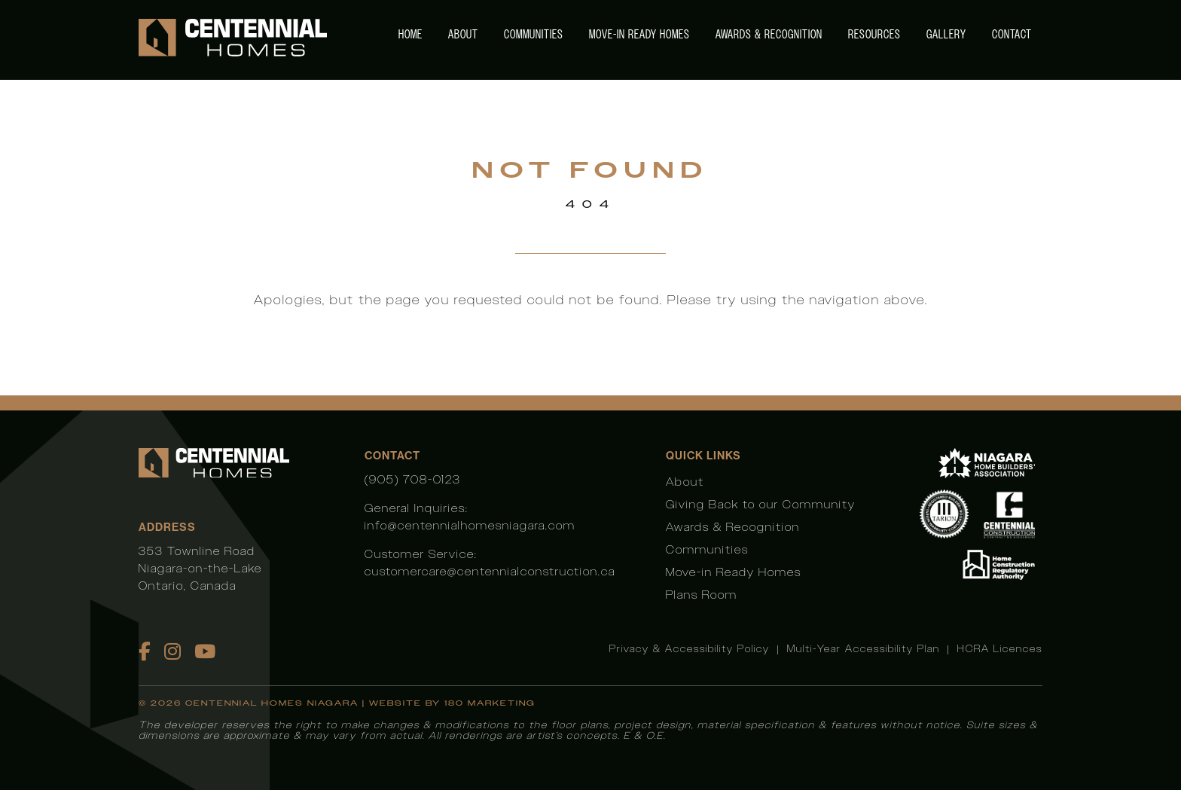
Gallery (946, 34)
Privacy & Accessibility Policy (689, 648)
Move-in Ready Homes (639, 34)
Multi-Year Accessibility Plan (863, 648)
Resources (874, 34)
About (463, 34)
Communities (533, 34)
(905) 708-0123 (413, 479)
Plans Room (701, 594)
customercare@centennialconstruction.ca (490, 571)
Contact (1012, 34)
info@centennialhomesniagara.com (470, 525)
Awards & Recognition (769, 34)
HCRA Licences (999, 648)
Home (410, 34)
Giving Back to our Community (761, 504)
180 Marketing (490, 703)
